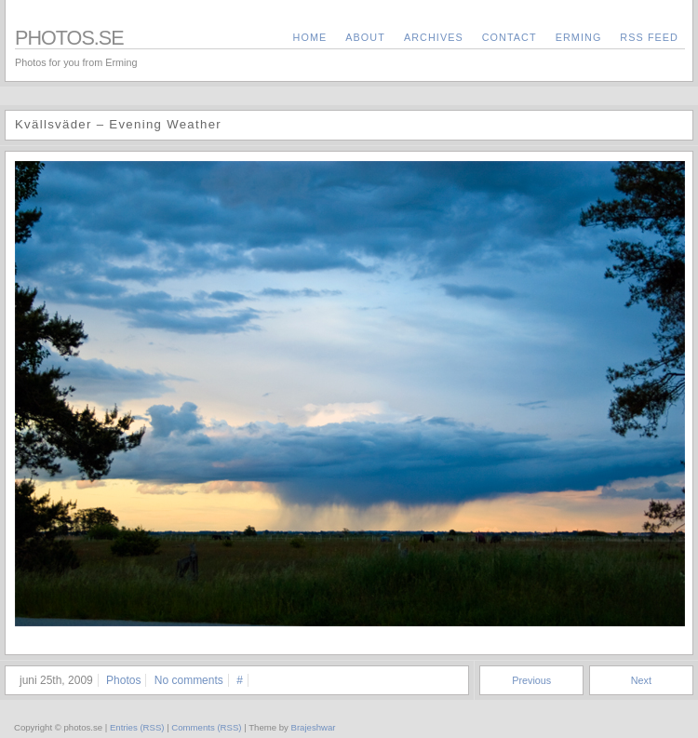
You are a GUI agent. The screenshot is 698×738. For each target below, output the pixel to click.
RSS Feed (649, 37)
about (365, 37)
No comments (188, 680)
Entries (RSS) (137, 727)
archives (433, 37)
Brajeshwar (313, 727)
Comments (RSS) (206, 727)
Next (641, 680)
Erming (579, 37)
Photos (123, 680)
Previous (531, 680)
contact (509, 37)
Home (310, 37)
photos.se (69, 37)
